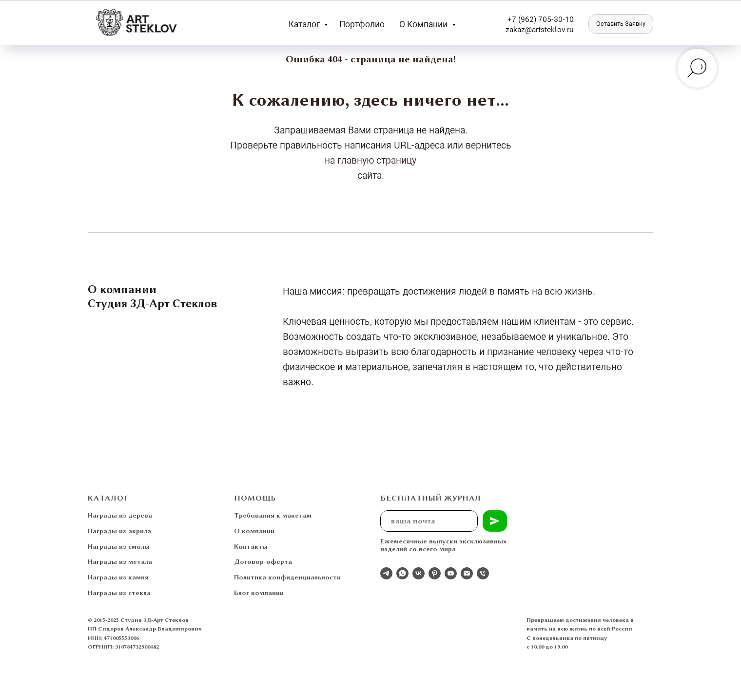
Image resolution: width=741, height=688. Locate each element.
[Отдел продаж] (386, 573)
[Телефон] (483, 573)
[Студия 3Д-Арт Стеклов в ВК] (418, 573)
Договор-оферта (263, 561)
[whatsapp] (402, 573)
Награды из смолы (119, 546)
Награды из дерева (120, 515)
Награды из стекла (119, 592)
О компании (424, 24)
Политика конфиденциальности (287, 577)
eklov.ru (560, 29)
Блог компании (259, 592)
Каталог (305, 24)
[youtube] (451, 573)
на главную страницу (370, 159)
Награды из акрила (119, 531)
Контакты (251, 546)
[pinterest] (435, 573)
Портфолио (362, 24)
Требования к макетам (273, 515)
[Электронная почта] (467, 573)
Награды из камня (118, 577)
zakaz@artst (526, 29)
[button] (620, 24)
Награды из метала (120, 561)
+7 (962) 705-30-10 (540, 19)
